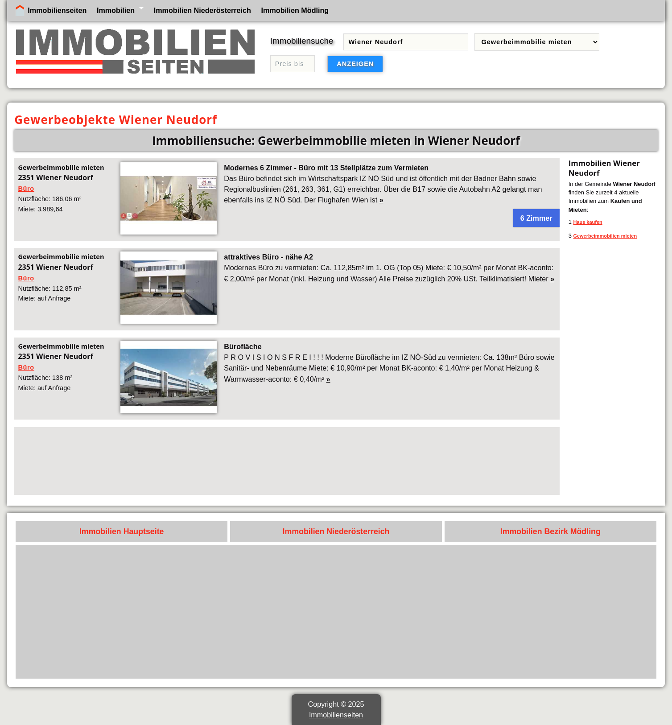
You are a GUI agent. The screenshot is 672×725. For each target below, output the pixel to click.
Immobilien (116, 10)
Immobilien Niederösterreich (202, 10)
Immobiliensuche (302, 40)
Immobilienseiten (57, 10)
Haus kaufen (587, 222)
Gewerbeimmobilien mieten (605, 236)
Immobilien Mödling (295, 10)
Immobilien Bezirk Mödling (550, 531)
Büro (26, 188)
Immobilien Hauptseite (121, 531)
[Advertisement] (285, 461)
